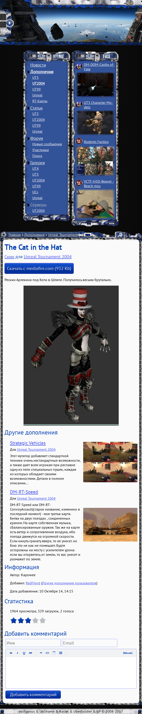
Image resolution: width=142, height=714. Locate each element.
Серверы (38, 205)
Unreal (37, 95)
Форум (36, 138)
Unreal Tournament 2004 (67, 234)
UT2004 (38, 83)
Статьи (36, 108)
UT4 (35, 168)
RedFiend (33, 583)
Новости (38, 65)
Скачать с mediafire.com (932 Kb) (39, 268)
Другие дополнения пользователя (69, 583)
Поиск (37, 155)
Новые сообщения (47, 144)
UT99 (36, 89)
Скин (9, 257)
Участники (40, 150)
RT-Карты (39, 101)
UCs (35, 192)
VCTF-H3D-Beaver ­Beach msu (99, 183)
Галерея (37, 162)
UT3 (35, 77)
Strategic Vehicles (28, 443)
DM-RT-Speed (24, 492)
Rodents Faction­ (96, 141)
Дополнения (41, 71)
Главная (15, 234)
